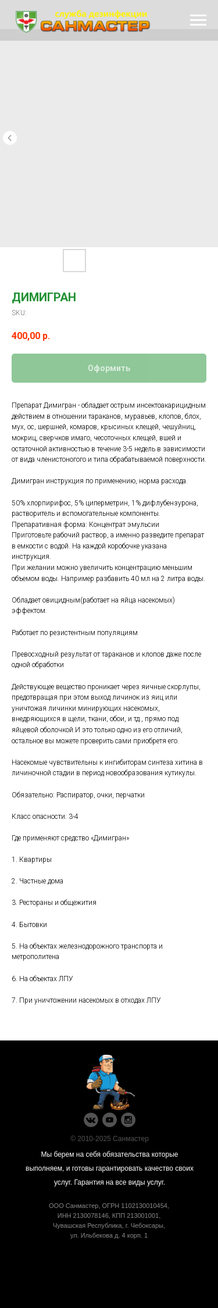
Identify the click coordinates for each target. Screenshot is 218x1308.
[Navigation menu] (198, 20)
